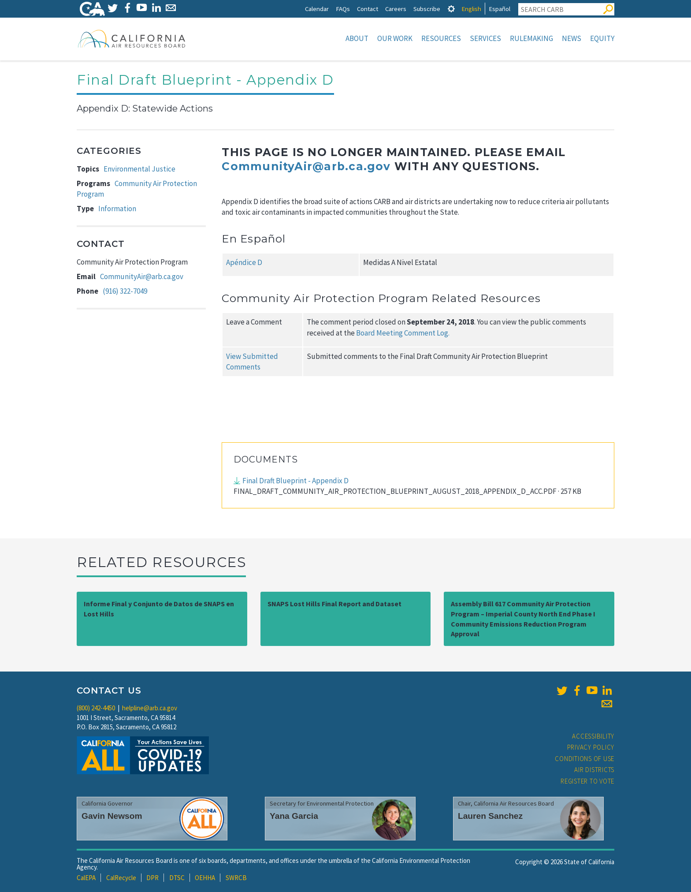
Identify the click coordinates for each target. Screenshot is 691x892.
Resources (441, 38)
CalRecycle (121, 877)
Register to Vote (587, 781)
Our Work (394, 38)
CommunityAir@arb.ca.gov (141, 276)
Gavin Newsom (112, 816)
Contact (367, 8)
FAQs (343, 8)
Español (499, 8)
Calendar (317, 8)
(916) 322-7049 (125, 291)
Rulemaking (531, 38)
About (357, 38)
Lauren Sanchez (490, 816)
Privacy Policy (591, 747)
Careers (395, 8)
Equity (602, 38)
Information (117, 208)
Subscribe (426, 8)
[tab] (451, 8)
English (471, 8)
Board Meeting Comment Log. (403, 333)
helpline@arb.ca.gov (149, 708)
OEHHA (205, 877)
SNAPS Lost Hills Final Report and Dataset (334, 603)
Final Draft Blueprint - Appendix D (295, 480)
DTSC (177, 877)
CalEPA (86, 877)
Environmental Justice (139, 169)
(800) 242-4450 (96, 708)
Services (485, 38)
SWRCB (236, 877)
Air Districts (594, 769)
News (571, 38)
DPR (152, 877)
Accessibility (593, 736)
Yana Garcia (294, 816)
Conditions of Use (584, 758)
